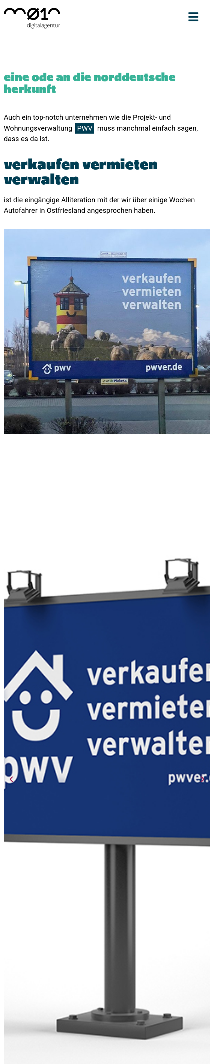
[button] (11, 779)
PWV (84, 128)
